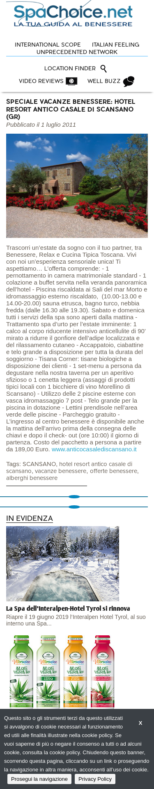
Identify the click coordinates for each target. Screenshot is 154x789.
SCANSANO (39, 464)
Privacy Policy (95, 779)
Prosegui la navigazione (39, 779)
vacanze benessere (60, 471)
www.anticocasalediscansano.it (94, 449)
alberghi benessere (31, 478)
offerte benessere (113, 471)
